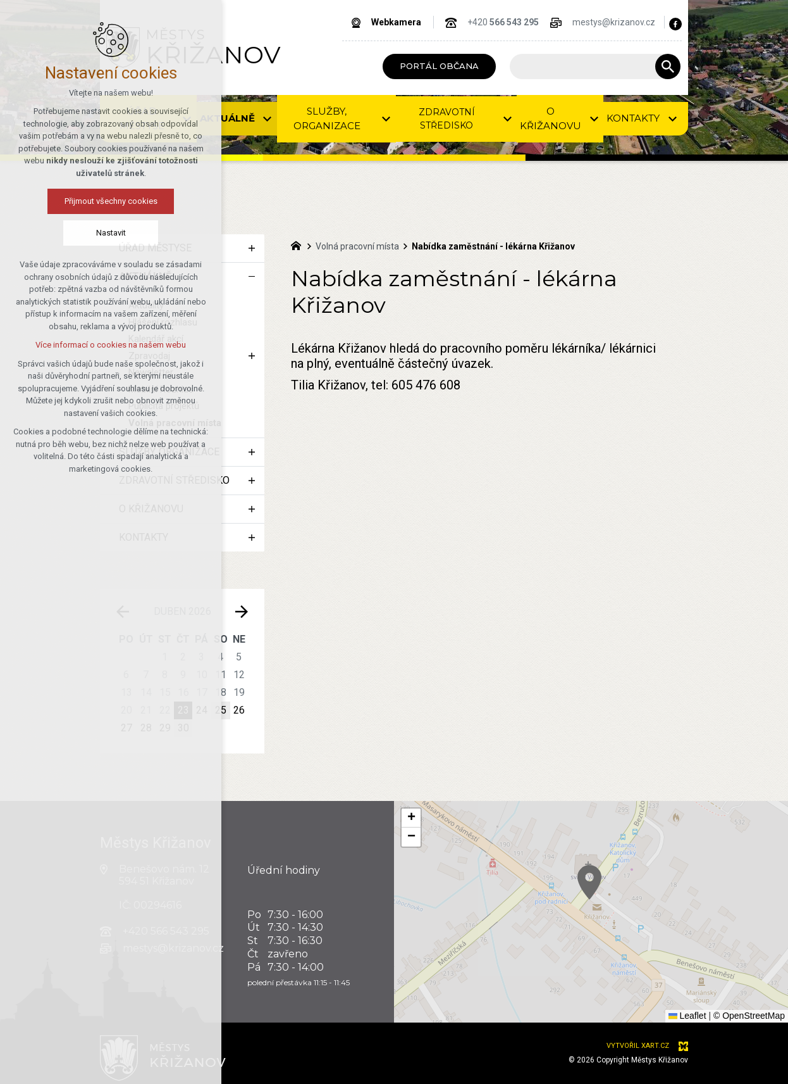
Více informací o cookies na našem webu (109, 345)
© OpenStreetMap (749, 1016)
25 (220, 710)
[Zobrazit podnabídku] (251, 248)
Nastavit (110, 232)
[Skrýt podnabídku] (251, 277)
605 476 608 (425, 385)
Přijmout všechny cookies (109, 201)
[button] (631, 908)
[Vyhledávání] (667, 66)
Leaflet (687, 1016)
